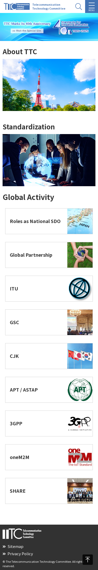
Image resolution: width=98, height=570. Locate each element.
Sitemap (13, 546)
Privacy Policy (18, 553)
